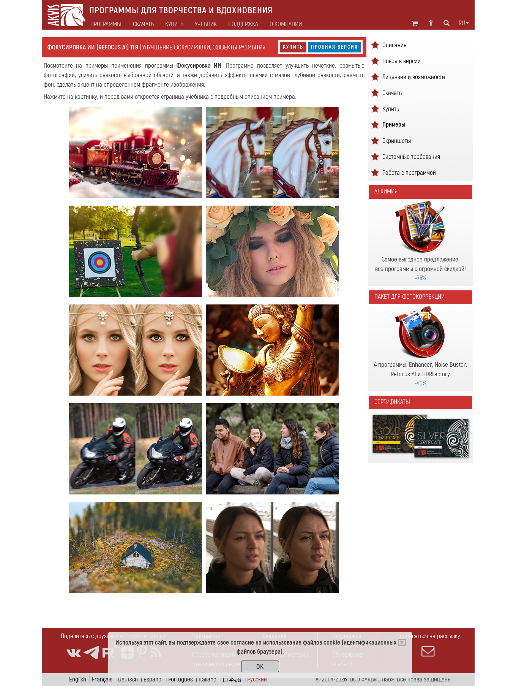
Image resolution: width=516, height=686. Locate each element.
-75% (420, 278)
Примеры (394, 124)
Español (153, 679)
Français (102, 679)
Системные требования (411, 157)
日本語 (231, 679)
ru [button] (464, 23)
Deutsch (128, 679)
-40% (420, 383)
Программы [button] (106, 24)
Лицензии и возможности (413, 77)
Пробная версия (334, 47)
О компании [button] (286, 24)
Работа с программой (409, 173)
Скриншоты (396, 141)
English (77, 679)
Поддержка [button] (243, 24)
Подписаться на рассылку (428, 645)
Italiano (207, 679)
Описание (394, 45)
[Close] (402, 642)
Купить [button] (174, 24)
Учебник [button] (206, 24)
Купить (293, 47)
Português (180, 679)
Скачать (143, 24)
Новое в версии (401, 61)
